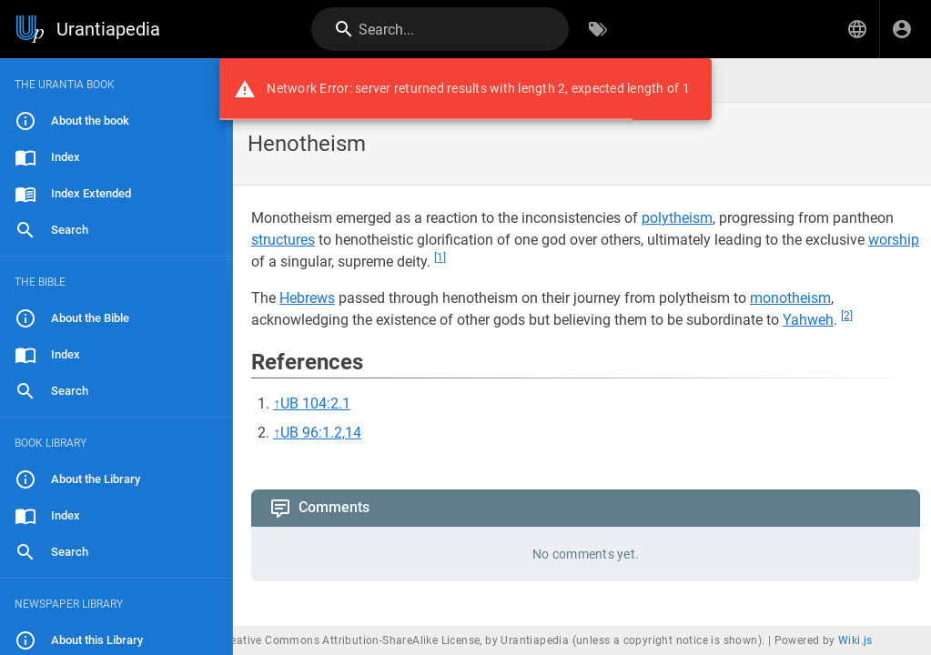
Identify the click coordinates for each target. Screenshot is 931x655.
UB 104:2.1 (315, 403)
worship (893, 239)
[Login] (902, 29)
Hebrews (307, 298)
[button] (857, 29)
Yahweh (808, 319)
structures (283, 239)
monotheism (790, 298)
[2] (847, 315)
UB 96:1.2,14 (320, 432)
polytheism (677, 218)
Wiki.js (855, 640)
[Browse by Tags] (598, 29)
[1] (440, 257)
